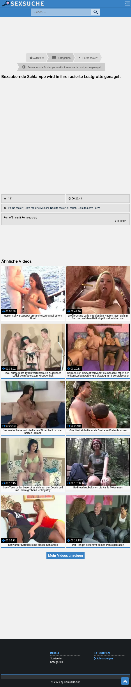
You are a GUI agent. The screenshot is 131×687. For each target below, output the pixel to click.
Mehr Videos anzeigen (65, 555)
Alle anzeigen (105, 658)
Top (125, 681)
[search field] (61, 12)
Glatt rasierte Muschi (37, 208)
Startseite (56, 658)
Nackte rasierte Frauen (63, 208)
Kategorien (56, 662)
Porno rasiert (15, 208)
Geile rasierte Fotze (89, 208)
